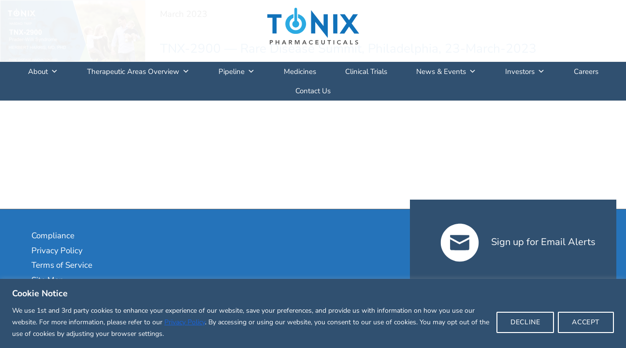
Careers (586, 71)
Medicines (300, 71)
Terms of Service (61, 265)
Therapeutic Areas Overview (138, 71)
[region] (313, 313)
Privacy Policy (184, 322)
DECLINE (525, 322)
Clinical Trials (366, 71)
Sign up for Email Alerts (518, 241)
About (43, 71)
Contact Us (313, 91)
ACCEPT (586, 322)
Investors (525, 71)
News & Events (446, 71)
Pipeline (236, 71)
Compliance (52, 235)
